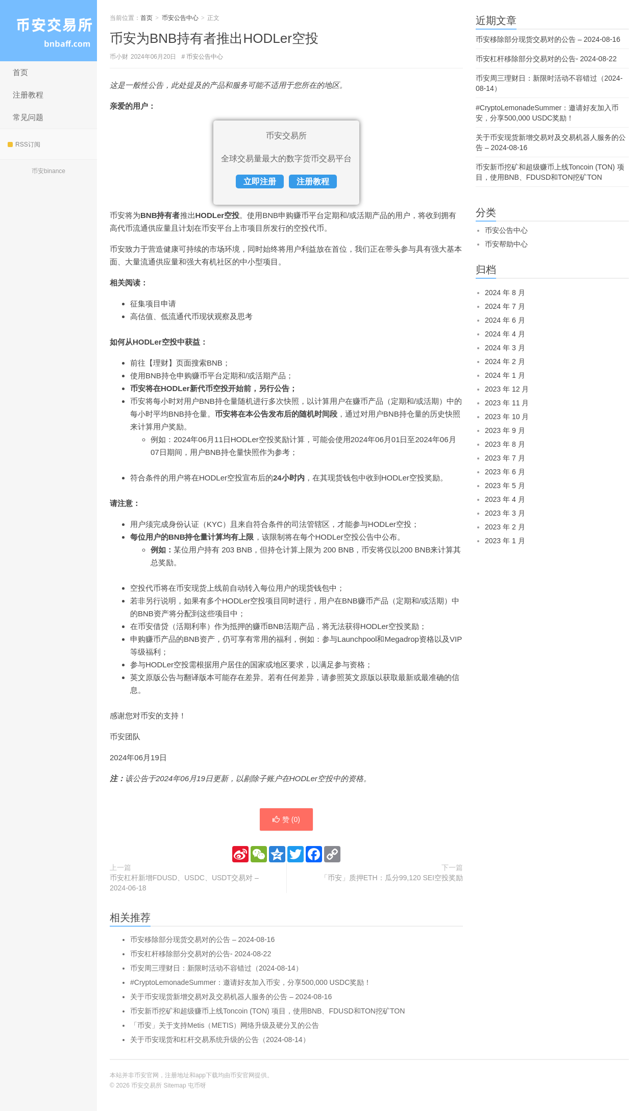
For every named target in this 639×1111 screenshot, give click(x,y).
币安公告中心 (180, 17)
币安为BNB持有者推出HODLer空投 (214, 38)
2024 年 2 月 (505, 361)
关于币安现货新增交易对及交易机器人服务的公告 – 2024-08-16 (231, 997)
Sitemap (175, 1085)
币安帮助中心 (506, 244)
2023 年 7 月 (505, 458)
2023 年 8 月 (505, 444)
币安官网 (242, 1075)
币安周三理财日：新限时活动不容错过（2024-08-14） (216, 968)
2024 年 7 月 (505, 306)
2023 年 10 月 (507, 417)
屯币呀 (197, 1085)
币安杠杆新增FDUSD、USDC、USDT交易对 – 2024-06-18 (184, 883)
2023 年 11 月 (507, 403)
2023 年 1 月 (505, 541)
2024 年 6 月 (505, 320)
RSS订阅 (24, 144)
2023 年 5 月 (505, 485)
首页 (20, 72)
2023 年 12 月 (507, 389)
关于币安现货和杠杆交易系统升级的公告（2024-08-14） (220, 1039)
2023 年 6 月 (505, 472)
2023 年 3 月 (505, 513)
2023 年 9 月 (505, 430)
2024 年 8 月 (505, 292)
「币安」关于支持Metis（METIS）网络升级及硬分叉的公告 (224, 1025)
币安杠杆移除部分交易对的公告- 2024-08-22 (200, 954)
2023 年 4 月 (505, 499)
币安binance (48, 171)
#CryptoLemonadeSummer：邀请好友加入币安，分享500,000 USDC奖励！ (250, 982)
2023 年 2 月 (505, 527)
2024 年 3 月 (505, 348)
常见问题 (28, 117)
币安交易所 (48, 30)
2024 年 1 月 (505, 375)
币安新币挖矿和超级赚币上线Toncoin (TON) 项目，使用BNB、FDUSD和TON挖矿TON (267, 1011)
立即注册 (259, 181)
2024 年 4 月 (505, 334)
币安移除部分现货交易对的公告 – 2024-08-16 (202, 939)
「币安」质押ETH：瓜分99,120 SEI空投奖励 (392, 878)
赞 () (286, 819)
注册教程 (28, 94)
